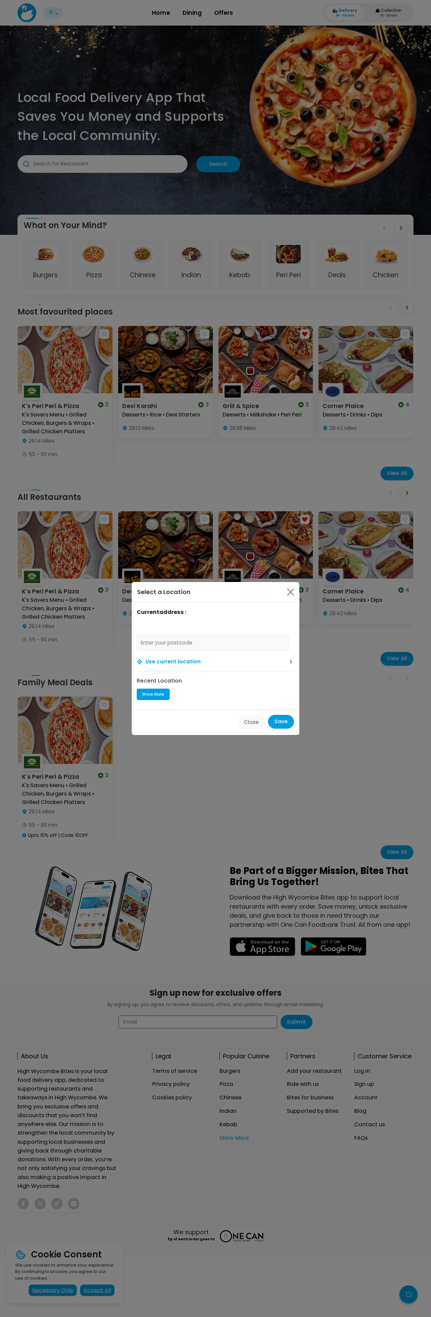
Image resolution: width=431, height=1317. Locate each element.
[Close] (291, 592)
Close (251, 722)
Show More (153, 694)
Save (281, 721)
